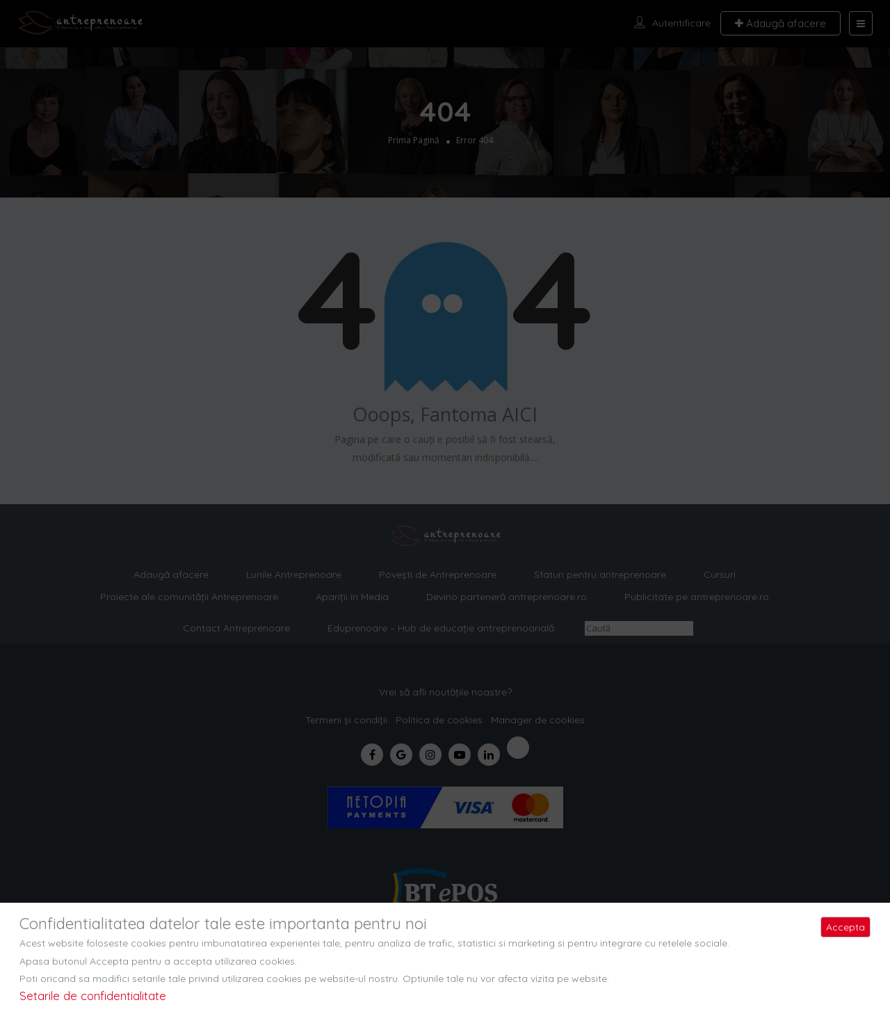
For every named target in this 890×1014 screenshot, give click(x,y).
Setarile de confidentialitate (92, 995)
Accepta (845, 927)
